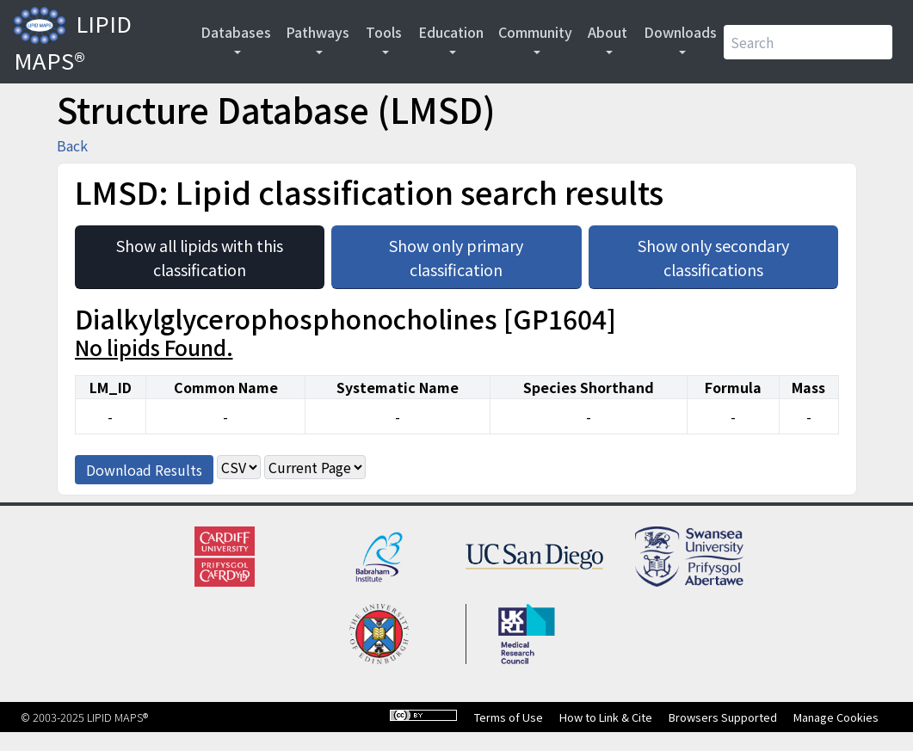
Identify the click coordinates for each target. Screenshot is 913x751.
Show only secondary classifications (738, 252)
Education (451, 32)
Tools (384, 32)
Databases (235, 32)
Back (72, 145)
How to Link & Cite (605, 717)
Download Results (144, 469)
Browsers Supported (723, 717)
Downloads (680, 32)
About (607, 32)
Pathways (317, 32)
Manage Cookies (836, 717)
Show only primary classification (485, 252)
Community (535, 32)
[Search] (808, 42)
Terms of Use (508, 717)
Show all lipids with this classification (220, 252)
